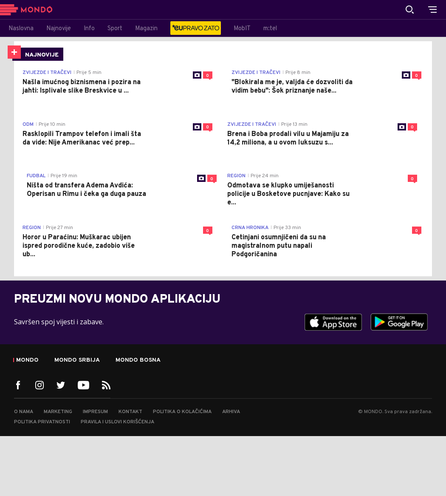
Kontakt (130, 411)
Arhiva (231, 411)
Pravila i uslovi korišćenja (117, 422)
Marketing (58, 411)
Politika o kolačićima (182, 411)
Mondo (27, 360)
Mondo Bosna (138, 360)
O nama (23, 411)
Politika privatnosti (42, 422)
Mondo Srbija (77, 360)
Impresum (95, 411)
